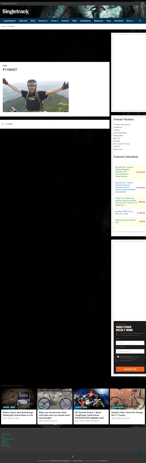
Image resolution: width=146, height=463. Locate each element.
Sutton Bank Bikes (120, 133)
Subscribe (23, 21)
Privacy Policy (77, 461)
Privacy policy (139, 364)
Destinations (85, 21)
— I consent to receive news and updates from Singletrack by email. (130, 358)
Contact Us (6, 434)
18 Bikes (117, 130)
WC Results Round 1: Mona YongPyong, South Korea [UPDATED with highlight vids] (89, 415)
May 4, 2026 (79, 421)
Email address (121, 347)
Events (78, 407)
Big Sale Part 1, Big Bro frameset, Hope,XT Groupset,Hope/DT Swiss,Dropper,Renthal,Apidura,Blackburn (125, 187)
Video (74, 21)
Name (117, 338)
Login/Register (9, 21)
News (33, 21)
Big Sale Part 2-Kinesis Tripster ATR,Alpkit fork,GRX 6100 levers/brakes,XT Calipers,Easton (124, 171)
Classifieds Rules (8, 439)
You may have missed (13, 385)
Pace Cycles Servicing (122, 144)
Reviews (42, 21)
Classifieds (118, 21)
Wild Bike (117, 141)
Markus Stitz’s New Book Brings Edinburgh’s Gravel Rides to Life (18, 413)
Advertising (6, 446)
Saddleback (118, 127)
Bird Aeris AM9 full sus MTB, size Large (124, 212)
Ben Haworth (52, 421)
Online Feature (117, 407)
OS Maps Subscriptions (122, 125)
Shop (109, 21)
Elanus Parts (118, 149)
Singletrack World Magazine (60, 461)
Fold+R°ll (117, 147)
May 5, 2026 (7, 418)
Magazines (98, 21)
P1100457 (9, 124)
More (129, 21)
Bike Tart (117, 138)
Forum (53, 21)
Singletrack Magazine (92, 421)
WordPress (104, 461)
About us (5, 443)
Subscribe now (130, 369)
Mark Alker (16, 418)
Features (65, 21)
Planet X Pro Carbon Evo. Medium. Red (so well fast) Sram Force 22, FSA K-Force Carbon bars (126, 201)
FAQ (3, 437)
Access (6, 407)
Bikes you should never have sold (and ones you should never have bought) (54, 415)
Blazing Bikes (118, 136)
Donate (4, 441)
